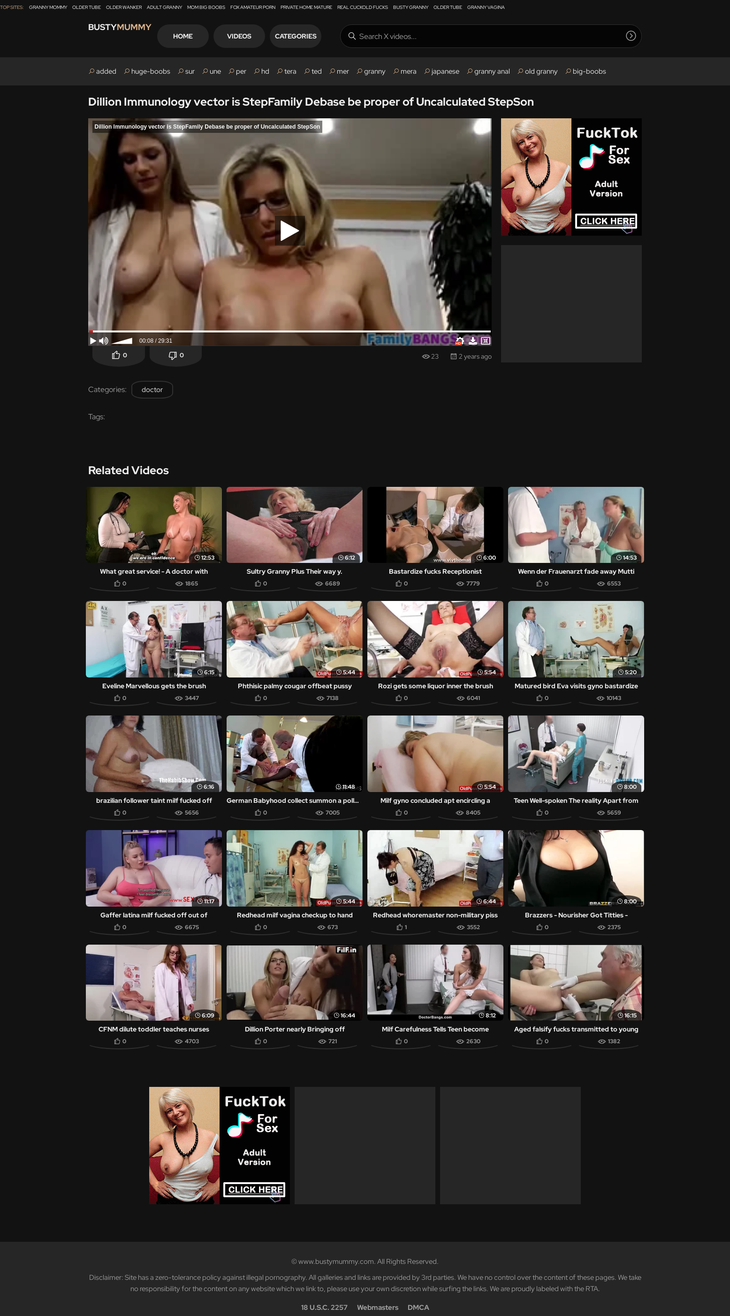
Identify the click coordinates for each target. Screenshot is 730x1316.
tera (290, 71)
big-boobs (589, 71)
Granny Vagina (486, 7)
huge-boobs (150, 71)
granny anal (492, 71)
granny (375, 71)
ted (317, 71)
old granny (541, 71)
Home (217, 36)
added (106, 71)
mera (409, 71)
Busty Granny (410, 7)
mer (343, 71)
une (215, 71)
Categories (329, 36)
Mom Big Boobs (206, 7)
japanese (445, 71)
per (241, 71)
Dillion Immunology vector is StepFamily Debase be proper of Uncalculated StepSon (311, 101)
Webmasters (377, 1295)
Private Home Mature (306, 7)
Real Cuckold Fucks (362, 7)
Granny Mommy (48, 7)
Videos (273, 36)
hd (265, 71)
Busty (130, 36)
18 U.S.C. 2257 (324, 1295)
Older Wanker (124, 7)
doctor (152, 389)
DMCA (418, 1295)
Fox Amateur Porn (252, 7)
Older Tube (86, 7)
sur (190, 71)
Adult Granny (164, 7)
